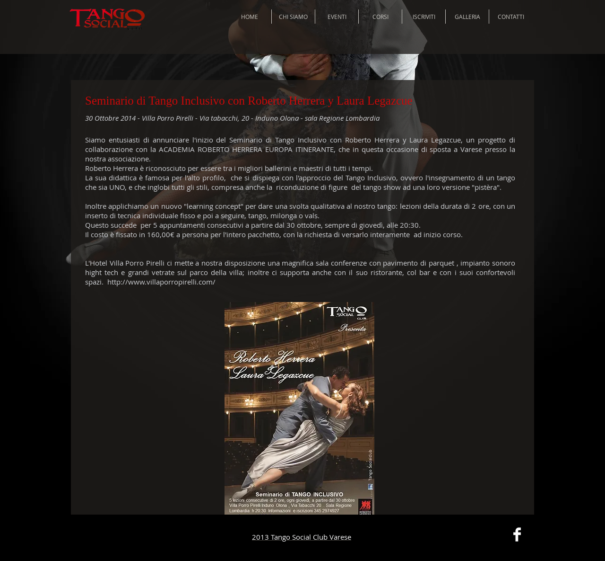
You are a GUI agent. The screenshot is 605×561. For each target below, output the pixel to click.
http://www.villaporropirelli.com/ (161, 281)
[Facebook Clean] (517, 534)
